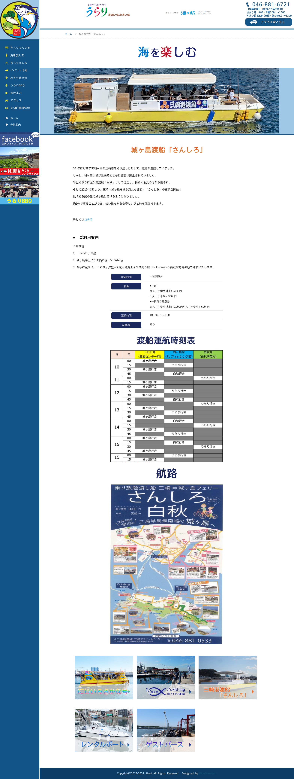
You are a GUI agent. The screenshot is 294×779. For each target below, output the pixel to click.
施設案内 (16, 93)
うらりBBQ (17, 85)
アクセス (16, 100)
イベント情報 (18, 70)
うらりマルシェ (20, 48)
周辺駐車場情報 (20, 108)
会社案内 (15, 124)
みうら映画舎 (18, 78)
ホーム (14, 118)
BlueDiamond (207, 773)
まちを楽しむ (18, 63)
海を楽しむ (17, 55)
